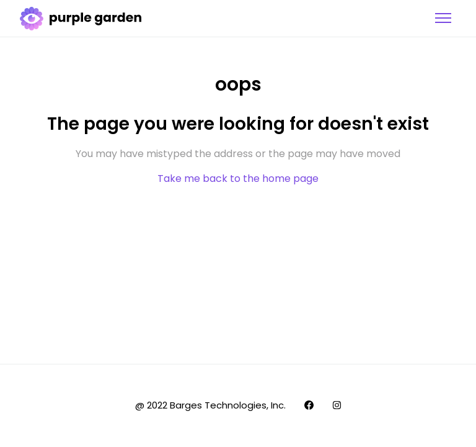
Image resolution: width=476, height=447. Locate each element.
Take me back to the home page (238, 178)
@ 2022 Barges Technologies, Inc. (210, 405)
